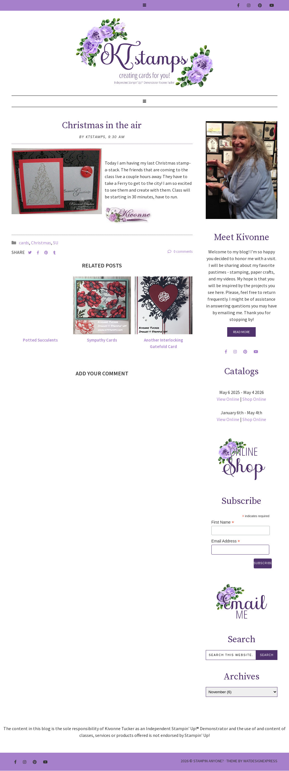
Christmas (41, 242)
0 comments (180, 251)
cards (24, 242)
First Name (222, 522)
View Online (228, 399)
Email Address (225, 541)
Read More (241, 332)
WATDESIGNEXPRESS (260, 760)
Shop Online (254, 399)
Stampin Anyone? (208, 760)
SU (55, 242)
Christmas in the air (102, 125)
